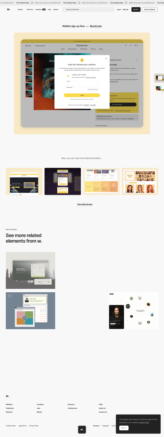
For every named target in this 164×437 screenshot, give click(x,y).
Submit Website (149, 9)
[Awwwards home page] (82, 429)
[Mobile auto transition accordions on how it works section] (101, 181)
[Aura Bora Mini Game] (30, 350)
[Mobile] (63, 181)
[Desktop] (24, 181)
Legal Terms (22, 426)
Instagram (105, 426)
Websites (9, 404)
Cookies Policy (11, 426)
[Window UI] (30, 310)
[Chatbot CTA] (133, 310)
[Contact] (82, 350)
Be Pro (136, 9)
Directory (30, 9)
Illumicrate (96, 26)
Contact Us (103, 412)
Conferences (72, 408)
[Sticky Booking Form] (30, 270)
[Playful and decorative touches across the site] (140, 181)
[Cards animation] (82, 310)
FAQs (101, 404)
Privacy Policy (34, 426)
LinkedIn (114, 426)
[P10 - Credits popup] (82, 270)
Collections (10, 408)
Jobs (49, 9)
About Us (102, 408)
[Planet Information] (133, 270)
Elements (9, 412)
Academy (40, 9)
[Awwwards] (8, 9)
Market (55, 9)
